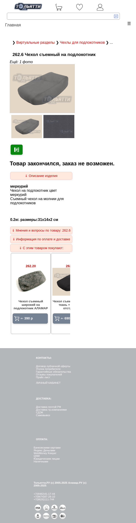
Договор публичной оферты (53, 366)
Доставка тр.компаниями (51, 409)
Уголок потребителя (48, 369)
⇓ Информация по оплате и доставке (41, 239)
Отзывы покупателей (49, 374)
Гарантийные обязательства (53, 371)
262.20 (31, 266)
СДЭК (39, 412)
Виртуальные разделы (36, 42)
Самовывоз (43, 415)
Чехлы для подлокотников (83, 42)
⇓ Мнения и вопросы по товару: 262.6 (41, 230)
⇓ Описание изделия (41, 176)
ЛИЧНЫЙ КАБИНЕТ (48, 382)
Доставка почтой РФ (48, 406)
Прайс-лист (43, 377)
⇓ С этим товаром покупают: (41, 248)
